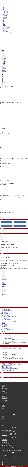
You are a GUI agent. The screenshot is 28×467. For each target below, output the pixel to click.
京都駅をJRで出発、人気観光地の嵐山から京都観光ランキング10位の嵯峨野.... (13, 355)
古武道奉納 (3, 322)
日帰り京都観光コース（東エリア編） (7, 445)
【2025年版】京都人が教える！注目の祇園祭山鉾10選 (9, 431)
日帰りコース (4, 284)
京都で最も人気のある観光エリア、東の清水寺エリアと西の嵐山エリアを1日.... (13, 348)
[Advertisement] (14, 44)
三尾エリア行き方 (4, 62)
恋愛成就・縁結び (5, 15)
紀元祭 (3, 292)
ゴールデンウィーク (4, 63)
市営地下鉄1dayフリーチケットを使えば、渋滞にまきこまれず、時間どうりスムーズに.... (15, 339)
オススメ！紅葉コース (6, 31)
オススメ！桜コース (5, 30)
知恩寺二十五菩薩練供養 (5, 328)
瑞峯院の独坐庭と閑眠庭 (5, 325)
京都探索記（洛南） (4, 230)
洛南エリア (3, 56)
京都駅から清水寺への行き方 (5, 315)
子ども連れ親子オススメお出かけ (4, 241)
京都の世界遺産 (5, 17)
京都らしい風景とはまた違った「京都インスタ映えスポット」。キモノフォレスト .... (11, 263)
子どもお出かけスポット (5, 389)
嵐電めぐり (3, 70)
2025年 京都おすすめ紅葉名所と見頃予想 (7, 363)
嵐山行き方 (3, 60)
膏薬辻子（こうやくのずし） (5, 311)
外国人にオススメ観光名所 (5, 443)
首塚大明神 (3, 323)
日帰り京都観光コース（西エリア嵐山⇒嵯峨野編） (10, 354)
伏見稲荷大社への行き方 (5, 312)
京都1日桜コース (4, 399)
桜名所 (4, 24)
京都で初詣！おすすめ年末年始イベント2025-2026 (8, 370)
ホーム (3, 50)
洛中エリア (4, 20)
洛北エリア (4, 23)
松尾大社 (3, 291)
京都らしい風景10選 (4, 324)
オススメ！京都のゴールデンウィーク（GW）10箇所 (7, 265)
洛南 (2, 231)
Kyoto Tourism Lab (4, 455)
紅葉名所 (4, 25)
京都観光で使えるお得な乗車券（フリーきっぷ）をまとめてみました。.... (10, 247)
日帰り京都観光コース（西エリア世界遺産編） (9, 357)
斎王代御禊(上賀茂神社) (5, 318)
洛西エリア (4, 22)
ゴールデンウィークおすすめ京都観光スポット (8, 329)
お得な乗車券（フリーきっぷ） (6, 386)
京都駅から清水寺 (4, 58)
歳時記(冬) (3, 418)
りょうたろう (5, 82)
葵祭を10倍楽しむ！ (3, 267)
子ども (3, 287)
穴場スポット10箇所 (5, 12)
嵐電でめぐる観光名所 (6, 14)
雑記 (2, 425)
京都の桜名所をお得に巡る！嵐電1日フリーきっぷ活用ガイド (10, 368)
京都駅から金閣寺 (4, 59)
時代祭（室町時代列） (5, 331)
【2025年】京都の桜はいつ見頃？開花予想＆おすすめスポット (10, 434)
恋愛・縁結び (4, 67)
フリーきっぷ (4, 66)
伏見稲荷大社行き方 (4, 61)
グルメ (3, 5)
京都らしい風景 (4, 71)
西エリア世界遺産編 (5, 28)
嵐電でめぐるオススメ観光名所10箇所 (7, 310)
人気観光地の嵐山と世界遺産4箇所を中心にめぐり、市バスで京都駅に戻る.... (13, 358)
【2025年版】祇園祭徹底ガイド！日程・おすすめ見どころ (9, 366)
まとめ (3, 10)
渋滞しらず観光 (4, 69)
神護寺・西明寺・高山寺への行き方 (6, 313)
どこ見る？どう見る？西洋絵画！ (6, 365)
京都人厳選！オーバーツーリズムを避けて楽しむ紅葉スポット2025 (11, 364)
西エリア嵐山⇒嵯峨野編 (6, 27)
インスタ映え (4, 290)
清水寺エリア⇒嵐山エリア (6, 26)
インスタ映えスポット (3, 262)
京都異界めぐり (5, 18)
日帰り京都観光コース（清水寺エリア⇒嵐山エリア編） (7, 244)
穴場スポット (4, 283)
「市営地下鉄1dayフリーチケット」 (8, 338)
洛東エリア (4, 21)
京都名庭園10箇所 (5, 11)
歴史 (2, 6)
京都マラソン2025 (4, 369)
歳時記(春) (3, 416)
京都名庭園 (3, 64)
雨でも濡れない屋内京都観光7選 (4, 257)
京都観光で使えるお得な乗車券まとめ (7, 319)
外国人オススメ (4, 68)
